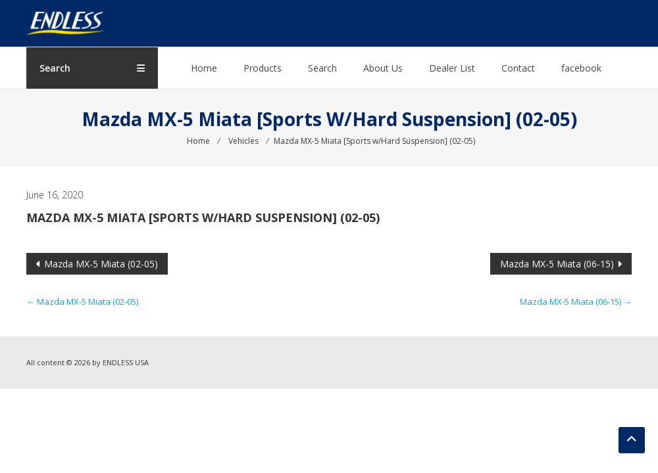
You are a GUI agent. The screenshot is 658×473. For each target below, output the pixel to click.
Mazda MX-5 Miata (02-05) (101, 264)
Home (204, 68)
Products (262, 68)
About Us (383, 68)
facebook (581, 68)
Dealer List (452, 68)
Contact (518, 68)
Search (322, 68)
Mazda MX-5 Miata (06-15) (557, 264)
